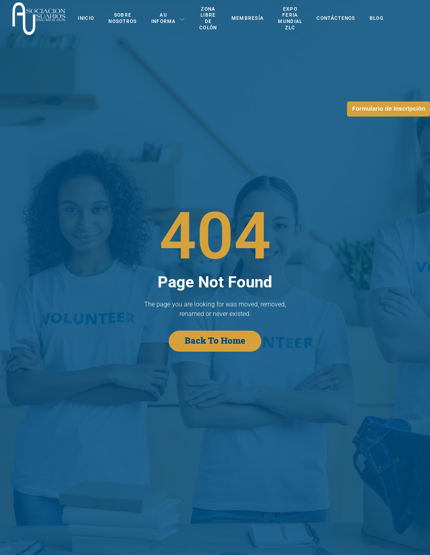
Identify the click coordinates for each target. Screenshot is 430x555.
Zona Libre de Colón (208, 18)
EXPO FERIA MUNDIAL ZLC (290, 18)
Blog (377, 18)
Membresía (247, 18)
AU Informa (168, 18)
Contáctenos (335, 18)
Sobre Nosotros (122, 18)
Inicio (86, 18)
